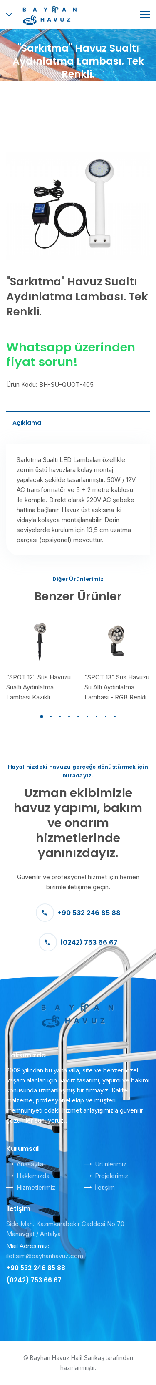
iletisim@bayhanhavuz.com (44, 1256)
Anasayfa (29, 92)
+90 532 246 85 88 (78, 912)
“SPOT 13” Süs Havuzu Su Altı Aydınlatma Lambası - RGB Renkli (116, 687)
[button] (42, 716)
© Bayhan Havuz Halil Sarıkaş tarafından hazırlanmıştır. (78, 1362)
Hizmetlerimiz (36, 1187)
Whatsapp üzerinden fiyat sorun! (70, 354)
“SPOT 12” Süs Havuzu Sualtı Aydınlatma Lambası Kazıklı (38, 687)
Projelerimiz (111, 1176)
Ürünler (70, 92)
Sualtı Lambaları (119, 92)
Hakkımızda (33, 1176)
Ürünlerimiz (110, 1164)
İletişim (105, 1187)
